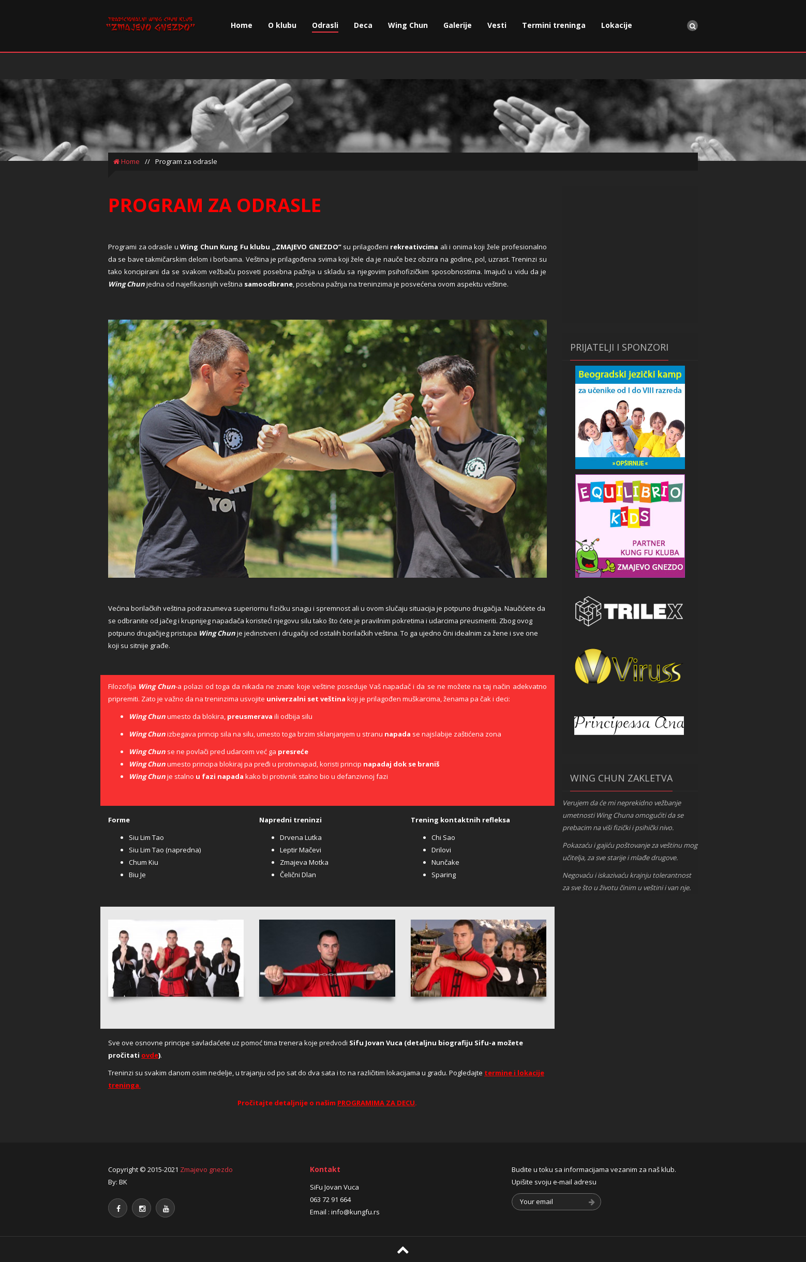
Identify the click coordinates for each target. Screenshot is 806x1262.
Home (241, 25)
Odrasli (325, 25)
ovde (149, 1055)
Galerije (457, 25)
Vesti (496, 25)
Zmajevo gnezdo (206, 1169)
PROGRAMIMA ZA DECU (376, 1102)
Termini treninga (554, 25)
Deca (363, 25)
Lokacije (616, 25)
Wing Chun (408, 25)
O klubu (282, 25)
